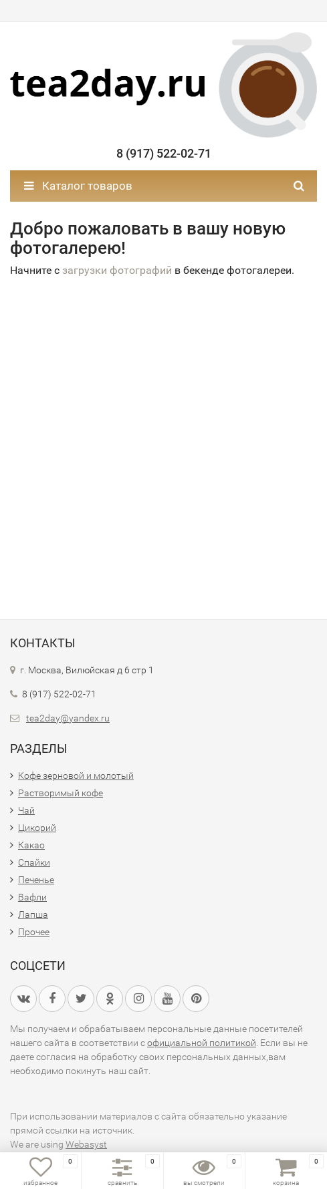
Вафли (32, 897)
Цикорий (37, 827)
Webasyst (86, 1144)
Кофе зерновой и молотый (76, 775)
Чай (26, 810)
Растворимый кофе (60, 793)
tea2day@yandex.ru (68, 718)
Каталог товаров (78, 185)
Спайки (34, 862)
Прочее (33, 931)
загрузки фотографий (117, 270)
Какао (31, 845)
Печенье (36, 879)
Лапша (33, 914)
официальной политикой (201, 1042)
